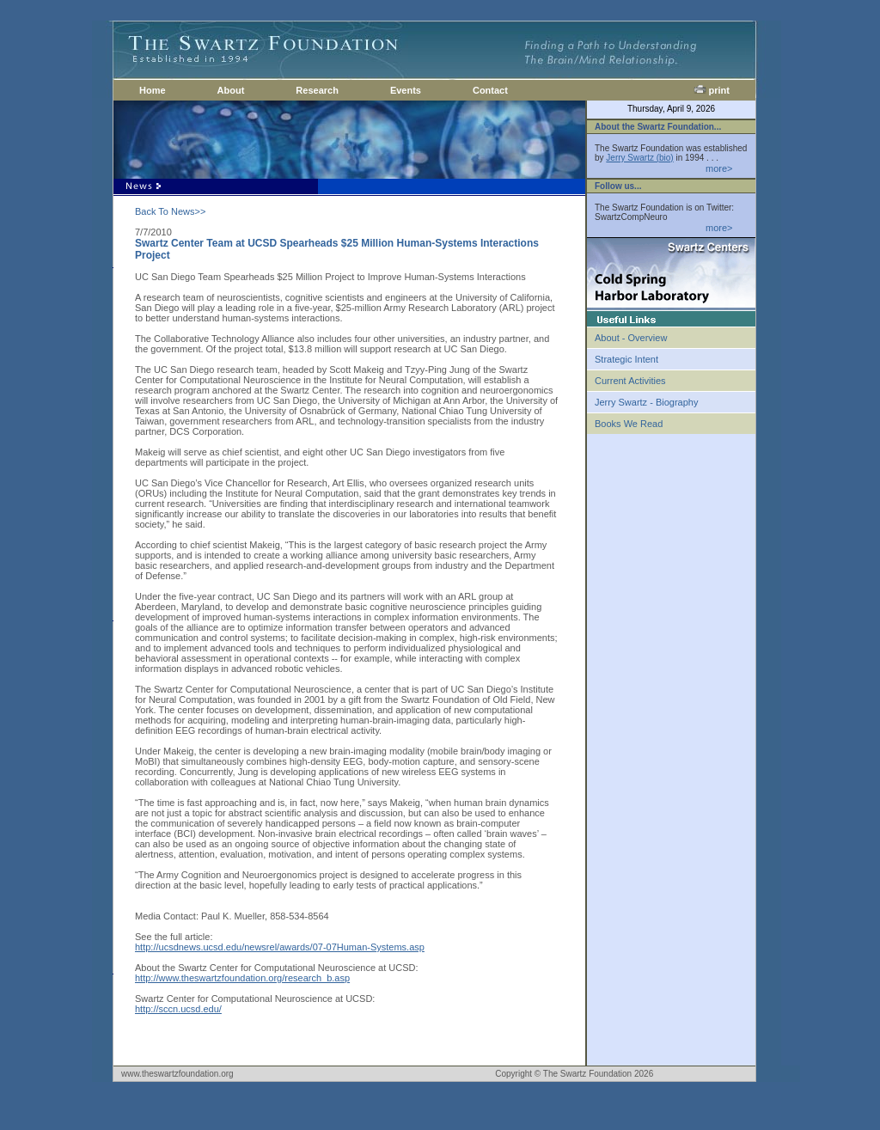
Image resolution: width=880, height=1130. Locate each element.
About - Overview (631, 338)
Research (317, 90)
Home (152, 90)
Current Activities (630, 381)
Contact (490, 90)
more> (719, 168)
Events (405, 90)
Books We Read (629, 423)
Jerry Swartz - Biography (646, 402)
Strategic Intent (626, 359)
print (712, 90)
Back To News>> (170, 211)
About (231, 90)
